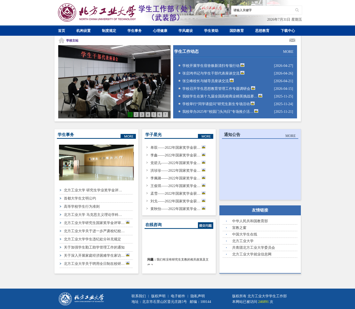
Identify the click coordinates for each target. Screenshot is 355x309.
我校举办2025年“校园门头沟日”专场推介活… (220, 112)
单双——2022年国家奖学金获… (178, 148)
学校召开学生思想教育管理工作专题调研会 (218, 89)
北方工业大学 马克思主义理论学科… (93, 215)
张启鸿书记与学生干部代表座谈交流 (213, 73)
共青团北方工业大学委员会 (253, 248)
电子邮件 (178, 296)
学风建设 (186, 31)
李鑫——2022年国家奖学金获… (178, 155)
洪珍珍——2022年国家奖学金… (178, 170)
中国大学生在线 (244, 234)
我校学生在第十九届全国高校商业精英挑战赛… (222, 96)
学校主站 (72, 40)
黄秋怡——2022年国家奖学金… (178, 209)
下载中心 (288, 31)
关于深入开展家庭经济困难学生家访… (97, 255)
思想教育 (262, 31)
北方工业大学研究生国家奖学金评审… (97, 222)
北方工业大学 (243, 241)
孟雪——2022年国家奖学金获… (178, 193)
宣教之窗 (239, 228)
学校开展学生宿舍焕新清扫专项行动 (213, 66)
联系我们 (139, 296)
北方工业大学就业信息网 (251, 254)
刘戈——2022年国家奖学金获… (178, 201)
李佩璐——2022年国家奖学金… (178, 178)
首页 (61, 31)
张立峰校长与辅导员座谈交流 (208, 81)
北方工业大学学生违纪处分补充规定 (92, 239)
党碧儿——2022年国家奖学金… (178, 163)
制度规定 (109, 31)
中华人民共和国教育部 (250, 221)
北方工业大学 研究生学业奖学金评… (93, 190)
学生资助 (211, 31)
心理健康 (160, 31)
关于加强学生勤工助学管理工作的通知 (94, 247)
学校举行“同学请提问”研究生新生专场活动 (218, 104)
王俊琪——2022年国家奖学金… (178, 186)
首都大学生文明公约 (80, 198)
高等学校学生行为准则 (82, 206)
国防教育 (237, 31)
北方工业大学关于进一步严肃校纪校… (94, 231)
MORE (288, 52)
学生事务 (134, 31)
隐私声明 (198, 296)
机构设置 (83, 31)
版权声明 (158, 296)
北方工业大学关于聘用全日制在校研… (97, 263)
